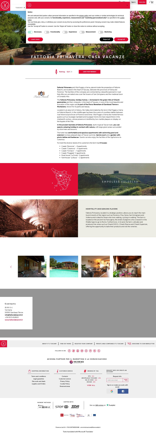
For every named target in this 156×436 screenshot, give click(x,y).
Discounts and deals (38, 381)
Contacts (65, 376)
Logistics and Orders (39, 384)
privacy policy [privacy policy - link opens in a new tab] (83, 15)
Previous (11, 267)
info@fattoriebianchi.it (14, 315)
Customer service (65, 379)
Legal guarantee (38, 379)
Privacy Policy (65, 381)
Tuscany (19, 7)
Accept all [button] (121, 39)
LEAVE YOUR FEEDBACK (89, 71)
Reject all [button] (106, 39)
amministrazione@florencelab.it (90, 427)
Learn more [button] (35, 39)
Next (145, 267)
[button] (127, 5)
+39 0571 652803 (12, 317)
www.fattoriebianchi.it (14, 320)
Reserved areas (65, 386)
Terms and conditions (38, 376)
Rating (62, 72)
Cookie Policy (65, 384)
